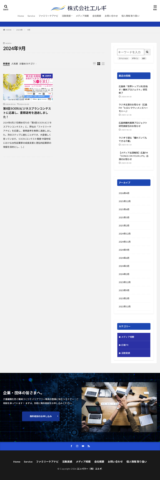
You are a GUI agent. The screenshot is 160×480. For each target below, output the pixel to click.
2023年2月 (124, 298)
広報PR (124, 345)
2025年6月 (124, 209)
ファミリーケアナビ (48, 15)
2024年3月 (124, 266)
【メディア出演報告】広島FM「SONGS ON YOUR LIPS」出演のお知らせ (133, 156)
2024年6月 (124, 258)
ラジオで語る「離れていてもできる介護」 (133, 139)
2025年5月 (124, 217)
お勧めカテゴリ (27, 63)
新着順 (6, 63)
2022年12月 (125, 306)
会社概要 (96, 15)
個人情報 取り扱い (130, 15)
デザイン (135, 58)
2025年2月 (124, 225)
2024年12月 (125, 233)
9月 (28, 30)
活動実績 (66, 15)
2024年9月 (124, 249)
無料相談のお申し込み (41, 416)
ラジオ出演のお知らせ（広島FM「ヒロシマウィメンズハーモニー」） (133, 107)
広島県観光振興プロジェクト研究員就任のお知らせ (133, 124)
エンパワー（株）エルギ (89, 468)
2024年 (19, 30)
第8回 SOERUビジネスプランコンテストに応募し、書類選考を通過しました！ (27, 113)
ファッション (123, 58)
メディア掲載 (82, 15)
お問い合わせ (111, 15)
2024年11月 (125, 241)
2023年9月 (124, 290)
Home (21, 15)
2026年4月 (124, 193)
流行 (143, 58)
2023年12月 (125, 282)
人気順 (14, 63)
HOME (9, 30)
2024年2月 (124, 274)
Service (31, 15)
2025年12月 (125, 201)
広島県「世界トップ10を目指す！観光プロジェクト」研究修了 (133, 89)
